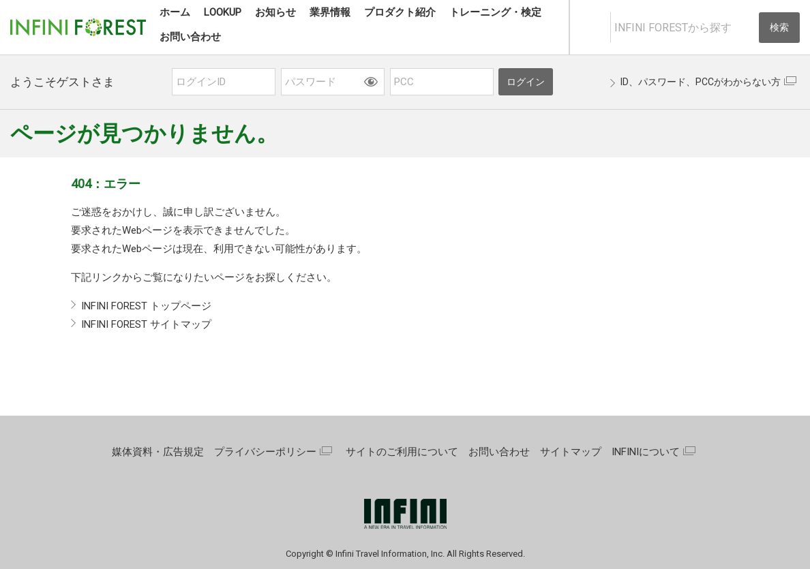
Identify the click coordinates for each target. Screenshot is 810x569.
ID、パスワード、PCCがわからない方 (700, 81)
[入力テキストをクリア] (747, 28)
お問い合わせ (499, 452)
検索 (779, 27)
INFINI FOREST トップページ (146, 306)
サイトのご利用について (402, 452)
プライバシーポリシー (265, 452)
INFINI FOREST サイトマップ (146, 324)
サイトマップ (570, 452)
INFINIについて (646, 452)
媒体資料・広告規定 (158, 452)
